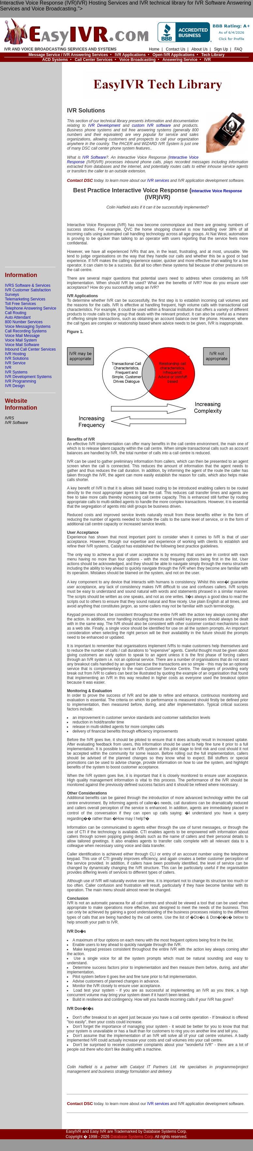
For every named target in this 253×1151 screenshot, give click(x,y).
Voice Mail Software (22, 344)
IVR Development (104, 125)
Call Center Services (93, 59)
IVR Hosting (15, 354)
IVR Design (15, 386)
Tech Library (213, 54)
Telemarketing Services (25, 299)
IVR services (158, 180)
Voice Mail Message (22, 335)
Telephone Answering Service (30, 308)
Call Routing (15, 313)
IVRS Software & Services (27, 285)
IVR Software (94, 157)
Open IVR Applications (174, 54)
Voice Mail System (21, 340)
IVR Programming (20, 381)
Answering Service (179, 59)
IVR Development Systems (28, 376)
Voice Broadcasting (137, 59)
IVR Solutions (17, 358)
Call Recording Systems (26, 331)
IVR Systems (16, 372)
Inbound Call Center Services (30, 349)
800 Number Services (23, 322)
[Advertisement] (31, 164)
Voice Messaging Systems (28, 326)
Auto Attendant (18, 317)
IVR (207, 59)
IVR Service (15, 363)
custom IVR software (151, 125)
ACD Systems (55, 59)
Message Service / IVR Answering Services (68, 54)
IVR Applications (130, 54)
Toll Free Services (20, 303)
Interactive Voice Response (216, 191)
